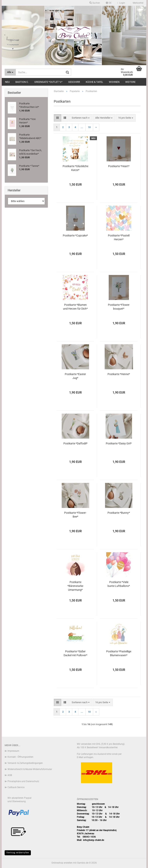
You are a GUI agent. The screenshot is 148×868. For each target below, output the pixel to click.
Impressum (13, 751)
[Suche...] (10, 72)
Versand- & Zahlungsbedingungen (25, 763)
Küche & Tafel (94, 81)
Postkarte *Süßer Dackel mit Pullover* (75, 653)
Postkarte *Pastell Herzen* (119, 237)
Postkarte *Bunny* (119, 512)
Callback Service (16, 787)
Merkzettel (137, 3)
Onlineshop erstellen (61, 862)
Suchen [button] (94, 3)
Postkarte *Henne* (119, 374)
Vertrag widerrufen (17, 852)
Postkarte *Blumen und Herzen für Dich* (75, 306)
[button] (108, 3)
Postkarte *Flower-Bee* (75, 514)
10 (89, 127)
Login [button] (121, 3)
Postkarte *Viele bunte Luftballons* (119, 584)
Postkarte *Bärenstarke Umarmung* (75, 586)
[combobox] (80, 118)
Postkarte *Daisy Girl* (119, 443)
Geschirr (74, 81)
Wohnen (114, 81)
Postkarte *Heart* (119, 166)
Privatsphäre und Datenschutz (23, 781)
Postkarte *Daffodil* (75, 443)
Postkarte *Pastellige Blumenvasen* (118, 653)
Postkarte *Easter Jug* (75, 376)
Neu (7, 81)
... (82, 127)
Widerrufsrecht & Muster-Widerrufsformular (30, 769)
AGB (10, 775)
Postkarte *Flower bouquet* (119, 306)
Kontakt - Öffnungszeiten (20, 757)
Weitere (130, 81)
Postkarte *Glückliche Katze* (75, 168)
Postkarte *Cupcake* (75, 235)
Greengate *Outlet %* (48, 81)
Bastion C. (22, 81)
